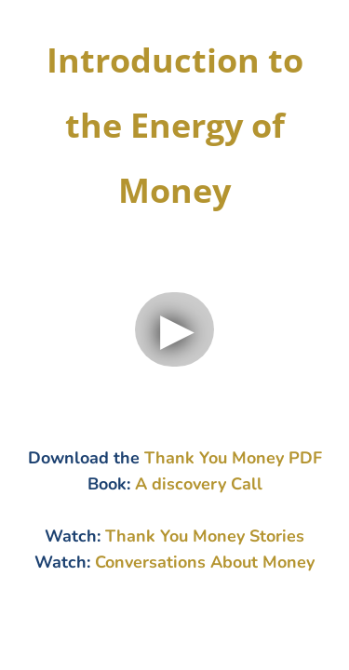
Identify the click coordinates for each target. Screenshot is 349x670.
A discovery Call (198, 484)
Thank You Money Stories (204, 536)
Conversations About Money (205, 562)
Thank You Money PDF (233, 458)
